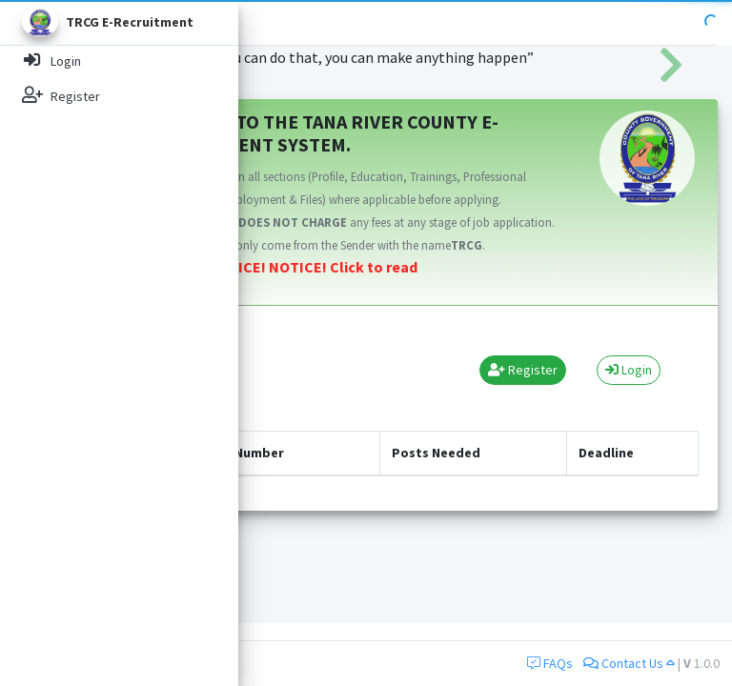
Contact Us (629, 663)
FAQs (550, 663)
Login (628, 369)
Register (523, 369)
